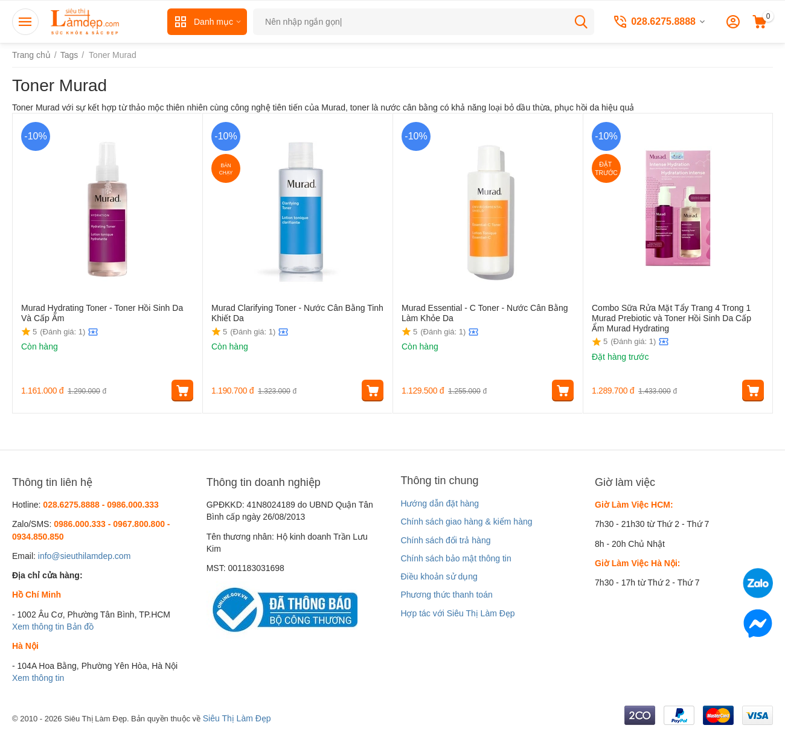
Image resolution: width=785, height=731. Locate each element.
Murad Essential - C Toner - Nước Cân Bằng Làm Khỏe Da (485, 313)
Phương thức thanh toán (446, 594)
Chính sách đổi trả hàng (445, 540)
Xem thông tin (38, 626)
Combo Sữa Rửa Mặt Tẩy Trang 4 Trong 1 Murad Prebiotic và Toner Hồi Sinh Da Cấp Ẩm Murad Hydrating (671, 318)
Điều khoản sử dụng (438, 576)
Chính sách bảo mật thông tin (455, 558)
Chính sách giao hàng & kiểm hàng (466, 521)
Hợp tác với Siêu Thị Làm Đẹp (457, 613)
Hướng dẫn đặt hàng (439, 503)
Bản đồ (80, 626)
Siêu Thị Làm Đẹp (237, 718)
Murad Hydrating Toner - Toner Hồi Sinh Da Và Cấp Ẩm (102, 313)
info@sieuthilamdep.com (84, 556)
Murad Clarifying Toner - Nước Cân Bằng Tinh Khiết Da (297, 313)
